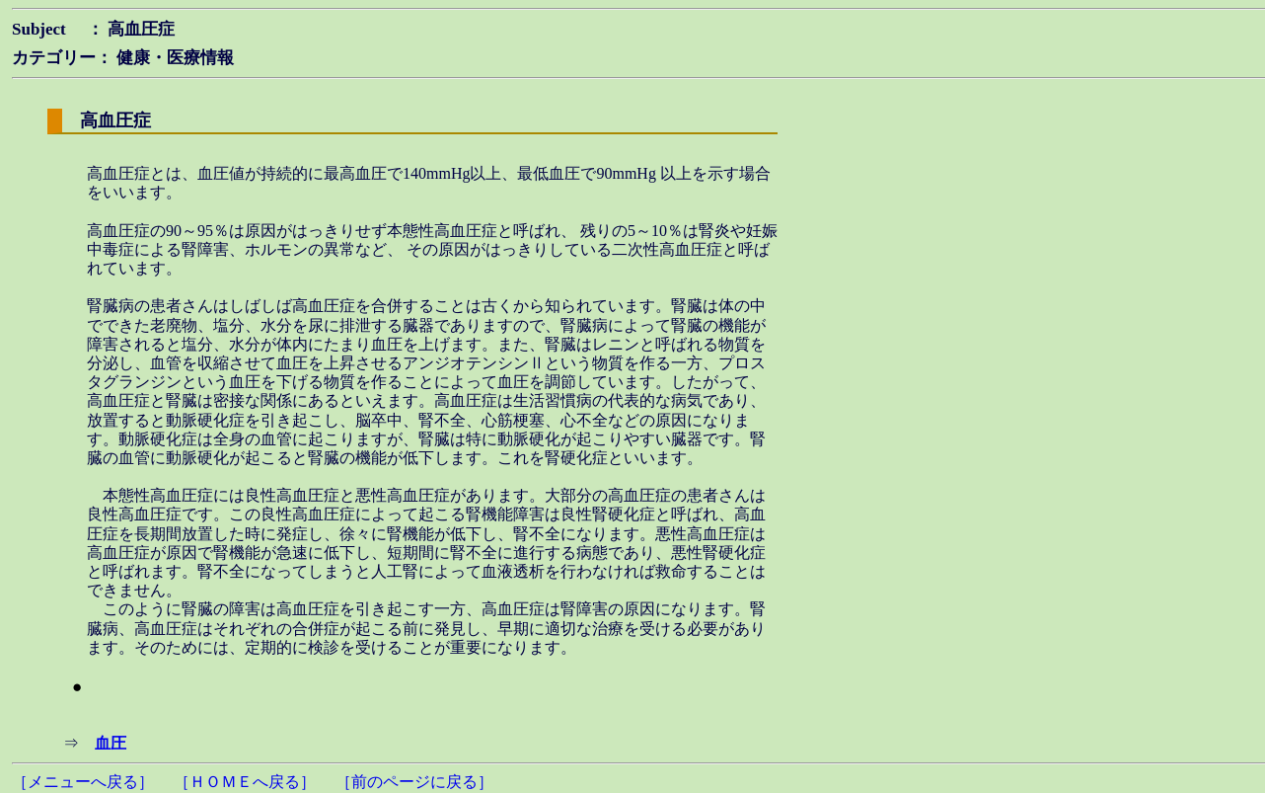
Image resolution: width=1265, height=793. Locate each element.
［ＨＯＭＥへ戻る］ (245, 781)
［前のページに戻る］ (414, 781)
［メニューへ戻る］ (83, 781)
